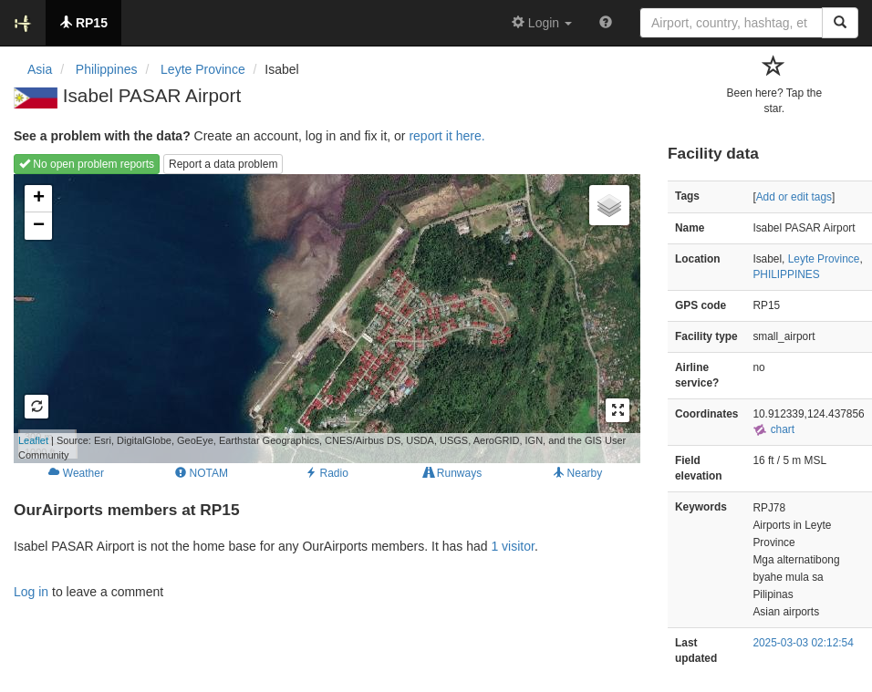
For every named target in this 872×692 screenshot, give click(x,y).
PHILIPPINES (786, 274)
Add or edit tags (794, 197)
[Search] (840, 22)
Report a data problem (223, 164)
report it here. (446, 136)
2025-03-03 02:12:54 (803, 642)
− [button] (39, 226)
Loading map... (320, 318)
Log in (31, 591)
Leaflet (33, 440)
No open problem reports (86, 164)
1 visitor (512, 546)
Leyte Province (824, 259)
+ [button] (39, 198)
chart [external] (773, 429)
